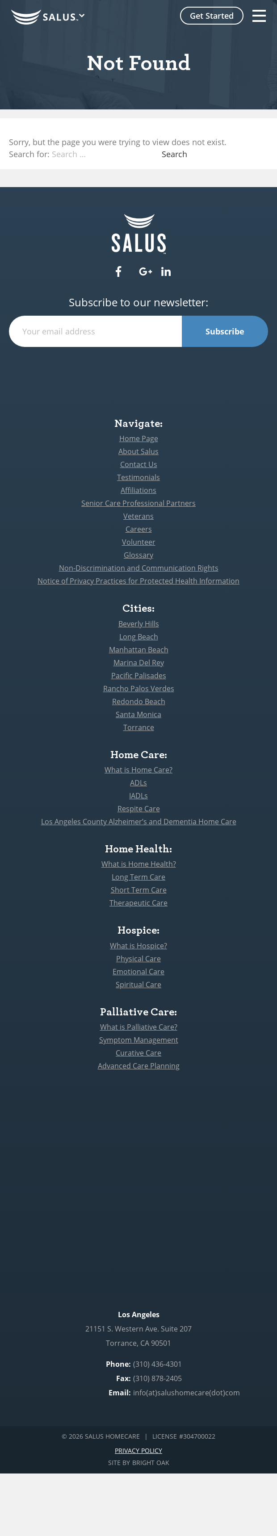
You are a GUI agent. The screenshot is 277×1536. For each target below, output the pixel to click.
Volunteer (138, 542)
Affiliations (138, 490)
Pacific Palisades (138, 675)
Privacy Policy (138, 1451)
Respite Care (139, 809)
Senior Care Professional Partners (138, 503)
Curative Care (138, 1053)
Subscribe (225, 331)
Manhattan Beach (138, 650)
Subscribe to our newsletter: (138, 302)
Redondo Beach (138, 701)
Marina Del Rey (138, 663)
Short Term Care (139, 890)
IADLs (138, 796)
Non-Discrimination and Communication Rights (138, 568)
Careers (139, 529)
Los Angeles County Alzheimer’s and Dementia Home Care (138, 821)
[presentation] (138, 364)
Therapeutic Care (138, 903)
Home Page (138, 438)
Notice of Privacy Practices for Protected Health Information (138, 581)
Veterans (138, 516)
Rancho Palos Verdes (138, 688)
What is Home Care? (138, 770)
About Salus (138, 451)
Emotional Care (138, 972)
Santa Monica (138, 714)
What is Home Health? (138, 864)
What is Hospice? (138, 946)
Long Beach (138, 637)
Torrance (138, 727)
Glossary (138, 555)
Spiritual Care (138, 984)
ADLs (138, 783)
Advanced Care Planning (139, 1066)
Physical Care (138, 959)
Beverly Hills (138, 624)
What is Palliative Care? (138, 1027)
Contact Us (138, 464)
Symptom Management (138, 1040)
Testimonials (138, 477)
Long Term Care (138, 877)
